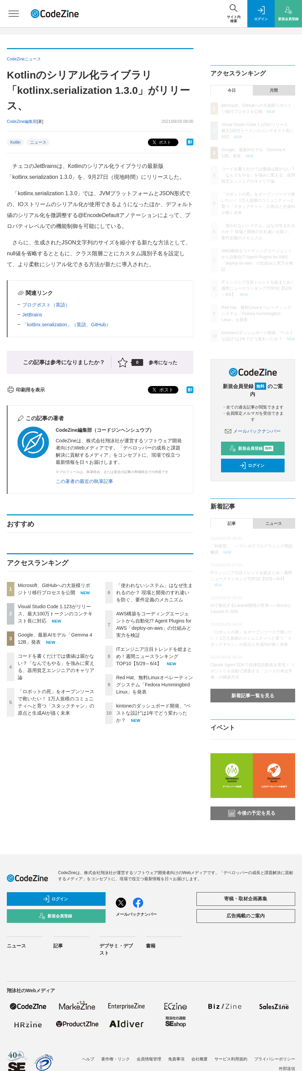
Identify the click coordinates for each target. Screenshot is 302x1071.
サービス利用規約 (231, 1059)
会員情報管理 (149, 1059)
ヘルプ (88, 1059)
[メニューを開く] (13, 13)
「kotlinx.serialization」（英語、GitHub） (66, 324)
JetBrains (32, 314)
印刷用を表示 (26, 389)
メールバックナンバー (253, 431)
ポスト (161, 142)
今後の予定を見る (251, 813)
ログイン (251, 465)
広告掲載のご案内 (245, 915)
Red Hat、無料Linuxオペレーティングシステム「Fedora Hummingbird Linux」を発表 (154, 685)
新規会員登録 (251, 448)
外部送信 (287, 1068)
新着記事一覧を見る (252, 695)
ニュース (38, 142)
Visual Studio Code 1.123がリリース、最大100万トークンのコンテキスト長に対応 (55, 614)
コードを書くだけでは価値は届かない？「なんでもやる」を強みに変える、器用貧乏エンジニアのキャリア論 (258, 175)
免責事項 (176, 1059)
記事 (232, 523)
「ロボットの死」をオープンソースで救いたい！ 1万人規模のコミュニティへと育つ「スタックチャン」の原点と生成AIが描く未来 (251, 638)
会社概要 (199, 1059)
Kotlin (15, 142)
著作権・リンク (115, 1059)
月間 (274, 90)
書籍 (150, 945)
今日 (232, 90)
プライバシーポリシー (274, 1059)
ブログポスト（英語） (46, 305)
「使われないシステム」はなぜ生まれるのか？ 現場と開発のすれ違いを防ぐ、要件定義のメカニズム (154, 592)
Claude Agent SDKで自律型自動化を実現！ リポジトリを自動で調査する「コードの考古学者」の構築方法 (252, 671)
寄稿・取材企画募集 (245, 898)
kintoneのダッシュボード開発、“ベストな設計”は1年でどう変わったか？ (153, 713)
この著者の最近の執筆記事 (84, 481)
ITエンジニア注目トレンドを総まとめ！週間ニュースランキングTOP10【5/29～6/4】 (154, 656)
